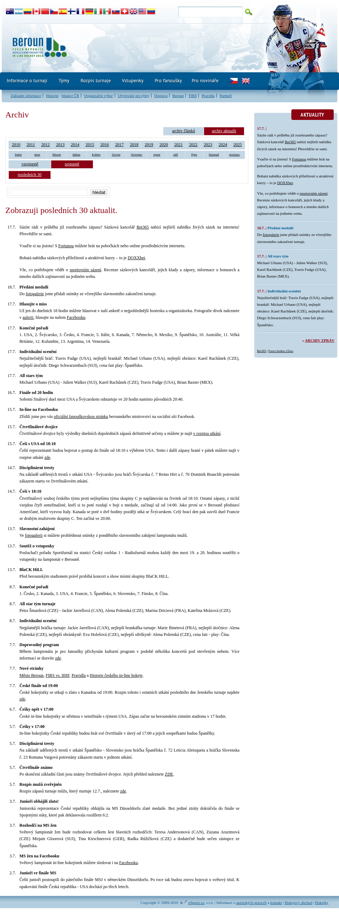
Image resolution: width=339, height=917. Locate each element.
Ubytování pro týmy (133, 95)
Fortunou (66, 245)
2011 (30, 144)
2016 (104, 144)
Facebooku (76, 317)
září (175, 154)
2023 (208, 144)
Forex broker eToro (280, 351)
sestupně (72, 164)
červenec (136, 154)
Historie (52, 95)
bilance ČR (70, 95)
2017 (119, 144)
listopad (214, 154)
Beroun (178, 95)
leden (18, 154)
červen (116, 154)
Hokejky (321, 902)
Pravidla (208, 95)
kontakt (276, 902)
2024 (223, 144)
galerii (28, 317)
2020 (164, 144)
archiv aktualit (224, 130)
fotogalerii (34, 535)
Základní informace (26, 95)
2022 (193, 144)
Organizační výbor (98, 95)
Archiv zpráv (319, 340)
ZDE (169, 774)
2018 (134, 144)
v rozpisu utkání (206, 433)
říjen (194, 154)
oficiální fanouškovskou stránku (81, 416)
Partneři (226, 95)
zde (47, 457)
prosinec (234, 154)
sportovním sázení (85, 269)
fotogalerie (35, 293)
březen (56, 154)
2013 (60, 144)
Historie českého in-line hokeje (116, 675)
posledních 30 (30, 174)
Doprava (160, 95)
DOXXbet (136, 257)
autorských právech (251, 902)
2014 (75, 144)
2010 (16, 144)
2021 (178, 144)
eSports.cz (196, 902)
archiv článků (183, 130)
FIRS (193, 95)
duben (76, 154)
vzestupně (30, 164)
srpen (156, 154)
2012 (45, 144)
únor (37, 154)
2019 (149, 144)
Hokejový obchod (299, 902)
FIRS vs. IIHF (57, 675)
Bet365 (143, 227)
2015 (89, 144)
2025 (237, 144)
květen (96, 154)
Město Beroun (31, 675)
